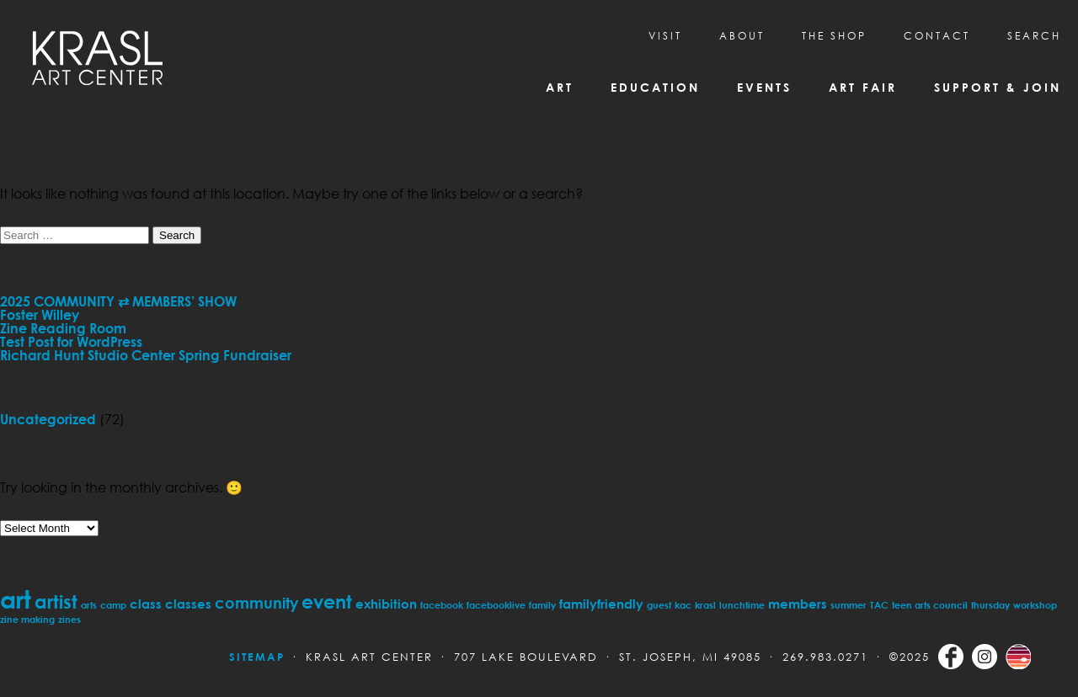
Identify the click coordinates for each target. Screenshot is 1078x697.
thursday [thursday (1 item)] (990, 604)
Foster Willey (39, 314)
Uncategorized (48, 419)
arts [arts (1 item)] (89, 604)
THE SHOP (834, 35)
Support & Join (997, 87)
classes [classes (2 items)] (188, 603)
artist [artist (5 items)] (56, 601)
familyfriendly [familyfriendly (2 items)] (601, 603)
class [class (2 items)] (146, 603)
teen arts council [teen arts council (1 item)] (930, 604)
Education (655, 87)
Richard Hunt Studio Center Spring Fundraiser (145, 355)
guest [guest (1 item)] (659, 604)
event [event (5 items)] (327, 601)
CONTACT (937, 35)
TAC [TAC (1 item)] (879, 604)
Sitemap (257, 656)
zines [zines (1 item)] (69, 619)
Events (764, 87)
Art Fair (863, 87)
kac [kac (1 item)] (683, 604)
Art (560, 87)
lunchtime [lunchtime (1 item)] (742, 604)
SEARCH (1034, 35)
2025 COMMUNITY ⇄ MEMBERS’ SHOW (118, 301)
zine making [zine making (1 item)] (27, 619)
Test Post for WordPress (71, 341)
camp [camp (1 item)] (113, 604)
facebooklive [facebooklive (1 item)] (496, 604)
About (742, 35)
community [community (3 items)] (256, 602)
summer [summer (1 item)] (848, 604)
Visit (665, 35)
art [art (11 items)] (15, 599)
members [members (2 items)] (797, 603)
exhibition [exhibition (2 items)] (386, 603)
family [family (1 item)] (542, 604)
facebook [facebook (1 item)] (441, 604)
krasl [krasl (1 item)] (705, 604)
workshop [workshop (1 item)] (1035, 604)
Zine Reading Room (63, 328)
